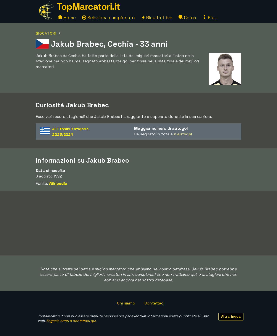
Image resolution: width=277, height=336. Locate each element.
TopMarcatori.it (88, 6)
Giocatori (46, 33)
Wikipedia (58, 183)
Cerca (187, 18)
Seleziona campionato (108, 18)
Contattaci (154, 303)
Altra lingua (231, 316)
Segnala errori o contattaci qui (71, 321)
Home (67, 18)
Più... (209, 18)
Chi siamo (126, 303)
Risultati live (156, 18)
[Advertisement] (138, 223)
